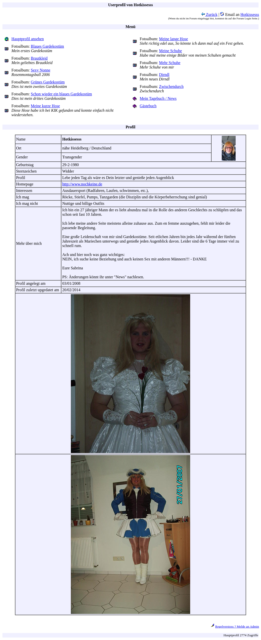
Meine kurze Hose (45, 106)
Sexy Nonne (40, 70)
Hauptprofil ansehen (27, 39)
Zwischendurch (171, 86)
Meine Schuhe (170, 51)
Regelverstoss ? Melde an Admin (237, 626)
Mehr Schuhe (169, 63)
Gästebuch (148, 106)
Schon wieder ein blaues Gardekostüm (61, 94)
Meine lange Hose (173, 39)
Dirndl (164, 74)
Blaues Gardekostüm (47, 46)
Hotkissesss (249, 14)
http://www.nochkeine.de (82, 184)
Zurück (209, 14)
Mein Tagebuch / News (158, 98)
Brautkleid (39, 58)
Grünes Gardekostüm (48, 82)
